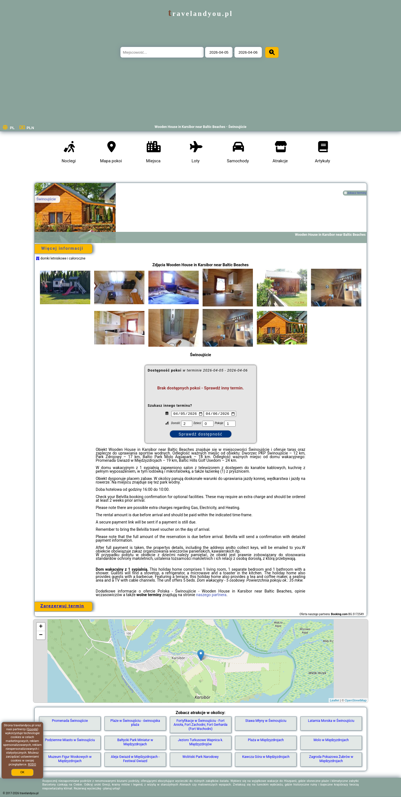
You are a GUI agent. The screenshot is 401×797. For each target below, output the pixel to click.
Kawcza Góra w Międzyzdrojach (266, 757)
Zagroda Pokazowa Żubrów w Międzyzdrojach (331, 759)
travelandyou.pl (200, 13)
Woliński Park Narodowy (200, 757)
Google (32, 729)
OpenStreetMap (356, 700)
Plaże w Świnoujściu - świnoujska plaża (135, 723)
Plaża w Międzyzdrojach (266, 740)
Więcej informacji (62, 248)
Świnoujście (46, 199)
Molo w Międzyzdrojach (331, 740)
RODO (32, 764)
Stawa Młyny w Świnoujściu (265, 721)
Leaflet (334, 700)
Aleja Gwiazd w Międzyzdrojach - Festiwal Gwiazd (135, 759)
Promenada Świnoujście (70, 721)
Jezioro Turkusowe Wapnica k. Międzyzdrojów (200, 742)
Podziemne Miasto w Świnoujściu (70, 740)
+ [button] (40, 627)
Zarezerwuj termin (62, 605)
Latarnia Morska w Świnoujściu (331, 721)
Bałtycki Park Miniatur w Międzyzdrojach (135, 742)
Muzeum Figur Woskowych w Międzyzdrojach (69, 759)
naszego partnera (211, 595)
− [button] (40, 635)
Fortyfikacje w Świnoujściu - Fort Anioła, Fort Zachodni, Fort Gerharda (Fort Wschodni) (200, 725)
